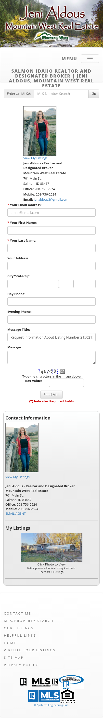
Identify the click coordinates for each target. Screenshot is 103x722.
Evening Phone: (19, 311)
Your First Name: (22, 222)
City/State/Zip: (18, 276)
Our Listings (19, 628)
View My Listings (17, 477)
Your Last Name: (21, 240)
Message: (14, 347)
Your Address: (18, 258)
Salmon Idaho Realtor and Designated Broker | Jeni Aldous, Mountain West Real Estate (51, 72)
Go (93, 93)
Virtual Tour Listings (29, 650)
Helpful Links (20, 635)
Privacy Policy (21, 665)
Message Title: (18, 329)
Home (10, 643)
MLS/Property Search (29, 620)
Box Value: (33, 381)
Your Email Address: (24, 205)
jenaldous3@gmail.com (51, 199)
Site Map (14, 657)
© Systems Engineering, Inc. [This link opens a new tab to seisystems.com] (51, 705)
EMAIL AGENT (15, 513)
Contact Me (17, 613)
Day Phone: (16, 294)
